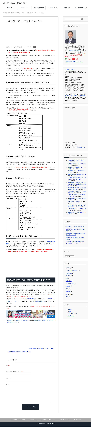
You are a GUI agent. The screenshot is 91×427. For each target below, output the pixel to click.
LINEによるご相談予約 (39, 301)
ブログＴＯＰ (24, 8)
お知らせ (68, 268)
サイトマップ (77, 420)
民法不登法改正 (70, 284)
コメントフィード (72, 314)
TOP (11, 13)
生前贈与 (68, 286)
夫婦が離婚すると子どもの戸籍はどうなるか (19, 352)
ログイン (70, 310)
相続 (67, 289)
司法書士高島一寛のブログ (18, 3)
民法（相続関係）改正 (81, 8)
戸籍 (34, 47)
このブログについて (53, 8)
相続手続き (26, 320)
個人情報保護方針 (64, 420)
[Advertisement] (30, 36)
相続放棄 (68, 292)
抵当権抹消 (69, 281)
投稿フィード (71, 312)
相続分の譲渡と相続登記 (74, 202)
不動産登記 (67, 8)
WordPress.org (71, 316)
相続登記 (9, 320)
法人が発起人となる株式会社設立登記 (75, 227)
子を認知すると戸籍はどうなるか (76, 160)
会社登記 (68, 276)
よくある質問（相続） (71, 271)
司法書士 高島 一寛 (70, 70)
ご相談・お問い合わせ (38, 8)
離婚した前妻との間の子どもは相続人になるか (41, 349)
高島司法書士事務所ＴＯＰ (18, 420)
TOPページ (10, 8)
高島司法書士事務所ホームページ (74, 62)
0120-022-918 (30, 299)
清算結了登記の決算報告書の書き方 (77, 174)
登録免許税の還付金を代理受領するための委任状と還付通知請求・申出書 (77, 184)
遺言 (67, 297)
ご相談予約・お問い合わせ (74, 51)
